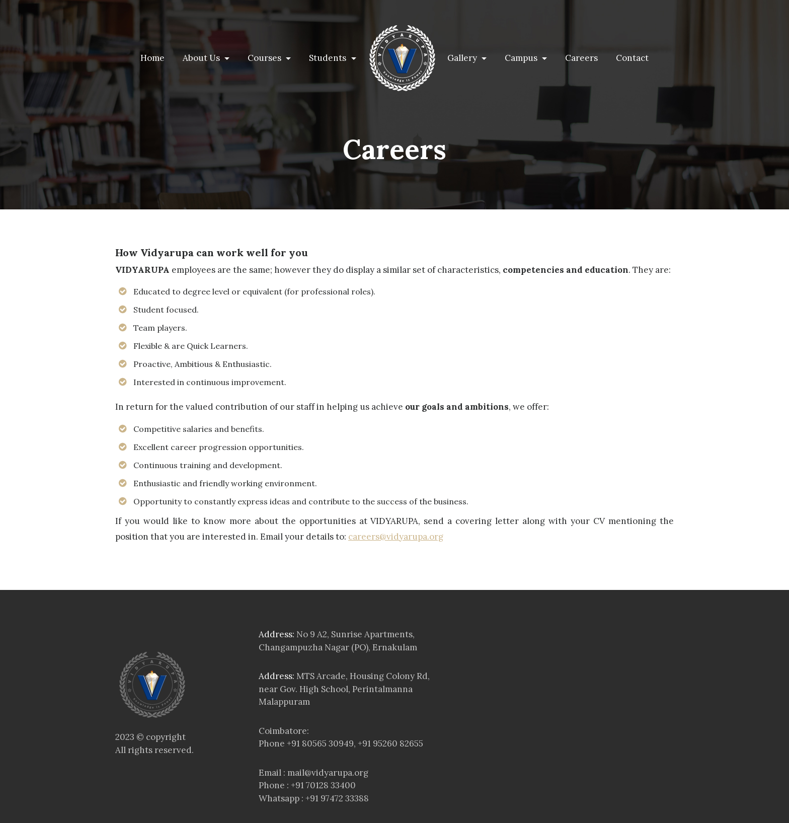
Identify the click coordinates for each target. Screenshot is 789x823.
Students (328, 57)
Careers (581, 57)
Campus (522, 57)
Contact (632, 57)
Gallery (463, 57)
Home (154, 57)
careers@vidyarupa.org (395, 536)
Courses (265, 57)
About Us (202, 57)
